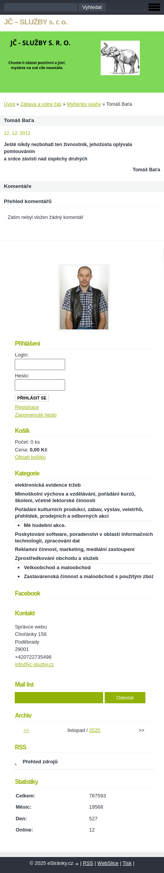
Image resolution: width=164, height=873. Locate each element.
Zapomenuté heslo (36, 415)
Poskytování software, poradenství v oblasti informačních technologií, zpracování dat (84, 537)
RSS (88, 863)
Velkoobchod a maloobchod (57, 567)
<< (26, 730)
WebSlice (108, 863)
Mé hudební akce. (45, 525)
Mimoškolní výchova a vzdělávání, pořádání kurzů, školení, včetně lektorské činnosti (75, 497)
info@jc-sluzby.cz (34, 664)
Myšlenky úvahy (84, 104)
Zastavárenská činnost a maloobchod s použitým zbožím (92, 576)
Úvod (9, 104)
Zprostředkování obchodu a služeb (56, 558)
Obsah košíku (30, 457)
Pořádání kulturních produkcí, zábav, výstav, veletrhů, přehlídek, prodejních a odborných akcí (79, 512)
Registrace (27, 407)
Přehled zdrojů (39, 762)
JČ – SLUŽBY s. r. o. (35, 22)
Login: (21, 355)
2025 (94, 730)
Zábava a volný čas (41, 104)
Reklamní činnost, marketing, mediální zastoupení (74, 549)
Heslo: (22, 376)
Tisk (127, 863)
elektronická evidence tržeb (48, 485)
